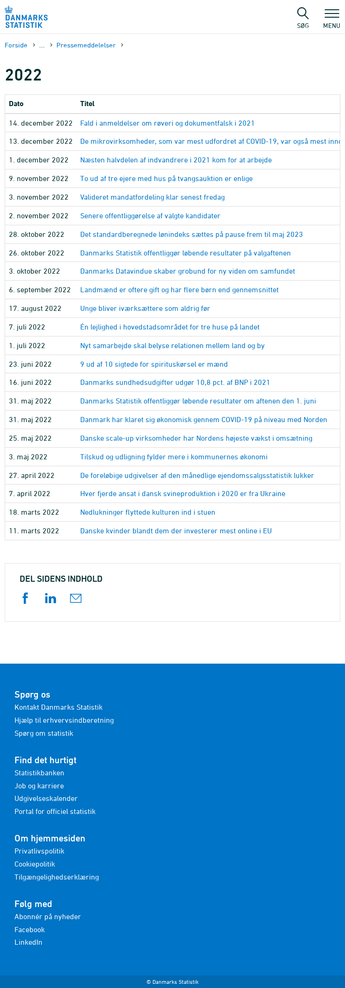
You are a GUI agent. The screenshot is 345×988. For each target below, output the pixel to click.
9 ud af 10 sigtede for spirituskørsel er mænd (154, 364)
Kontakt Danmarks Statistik (58, 707)
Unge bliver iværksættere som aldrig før (145, 308)
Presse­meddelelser (86, 45)
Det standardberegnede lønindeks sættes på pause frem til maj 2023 (191, 234)
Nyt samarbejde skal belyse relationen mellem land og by (172, 345)
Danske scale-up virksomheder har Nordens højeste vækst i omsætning (196, 438)
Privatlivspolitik (39, 851)
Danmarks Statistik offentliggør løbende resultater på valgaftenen (185, 253)
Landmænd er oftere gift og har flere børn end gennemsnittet (179, 289)
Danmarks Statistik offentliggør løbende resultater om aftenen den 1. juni (198, 401)
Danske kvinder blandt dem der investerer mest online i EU (176, 530)
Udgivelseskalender (46, 798)
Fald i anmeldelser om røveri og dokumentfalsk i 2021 (167, 123)
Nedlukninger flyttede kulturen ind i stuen (147, 512)
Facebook (29, 929)
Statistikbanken (39, 772)
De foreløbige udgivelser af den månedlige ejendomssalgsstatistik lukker (197, 475)
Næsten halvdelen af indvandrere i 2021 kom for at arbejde (176, 159)
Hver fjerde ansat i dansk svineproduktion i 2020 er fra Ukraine (182, 493)
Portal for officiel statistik (55, 811)
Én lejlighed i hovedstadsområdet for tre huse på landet (170, 327)
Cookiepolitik (34, 864)
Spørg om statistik (43, 733)
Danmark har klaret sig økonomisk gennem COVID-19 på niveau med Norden (203, 419)
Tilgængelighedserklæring (56, 877)
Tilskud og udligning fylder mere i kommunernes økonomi (174, 456)
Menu (331, 21)
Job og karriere (39, 785)
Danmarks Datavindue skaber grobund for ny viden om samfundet (187, 271)
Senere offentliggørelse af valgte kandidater (150, 215)
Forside (16, 45)
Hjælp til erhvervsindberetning (64, 720)
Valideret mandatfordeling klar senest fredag (152, 197)
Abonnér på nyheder (47, 916)
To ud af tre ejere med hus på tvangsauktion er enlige (166, 178)
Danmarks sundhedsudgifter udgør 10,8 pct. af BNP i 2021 (175, 382)
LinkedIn (28, 942)
